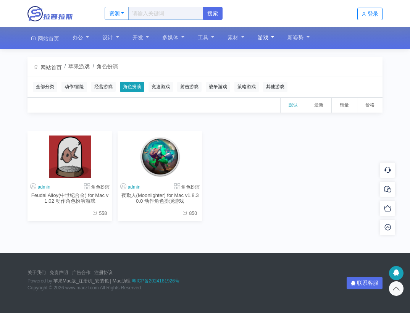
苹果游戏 (79, 66)
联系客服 (364, 283)
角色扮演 (107, 66)
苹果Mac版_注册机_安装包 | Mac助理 (92, 281)
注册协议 (103, 272)
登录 (370, 14)
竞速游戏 (161, 86)
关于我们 (36, 272)
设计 (108, 37)
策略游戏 (246, 86)
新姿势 (296, 37)
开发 (138, 37)
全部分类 (45, 86)
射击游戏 (189, 86)
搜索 (212, 13)
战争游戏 (218, 86)
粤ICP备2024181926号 (155, 281)
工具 (204, 37)
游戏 (264, 37)
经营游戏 (103, 86)
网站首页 (44, 38)
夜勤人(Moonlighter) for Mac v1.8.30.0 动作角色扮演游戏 (160, 198)
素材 (234, 37)
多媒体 (171, 37)
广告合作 (81, 272)
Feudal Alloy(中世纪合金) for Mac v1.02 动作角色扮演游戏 (70, 198)
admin (43, 187)
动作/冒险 (74, 86)
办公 (79, 37)
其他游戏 (275, 86)
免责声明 (59, 272)
